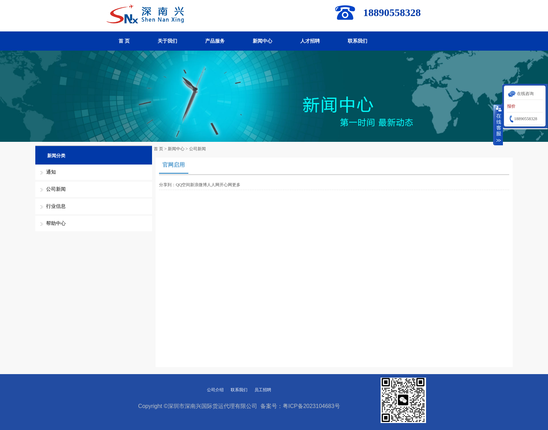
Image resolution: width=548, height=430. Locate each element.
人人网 (213, 184)
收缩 (498, 124)
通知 (51, 172)
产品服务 (215, 41)
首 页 (124, 41)
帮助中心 (56, 223)
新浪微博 (198, 184)
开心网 (225, 184)
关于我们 (167, 41)
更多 (236, 184)
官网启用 (174, 165)
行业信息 (56, 206)
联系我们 (357, 41)
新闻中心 (262, 41)
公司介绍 (215, 389)
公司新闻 (56, 189)
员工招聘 (262, 389)
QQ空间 (183, 184)
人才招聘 (310, 41)
